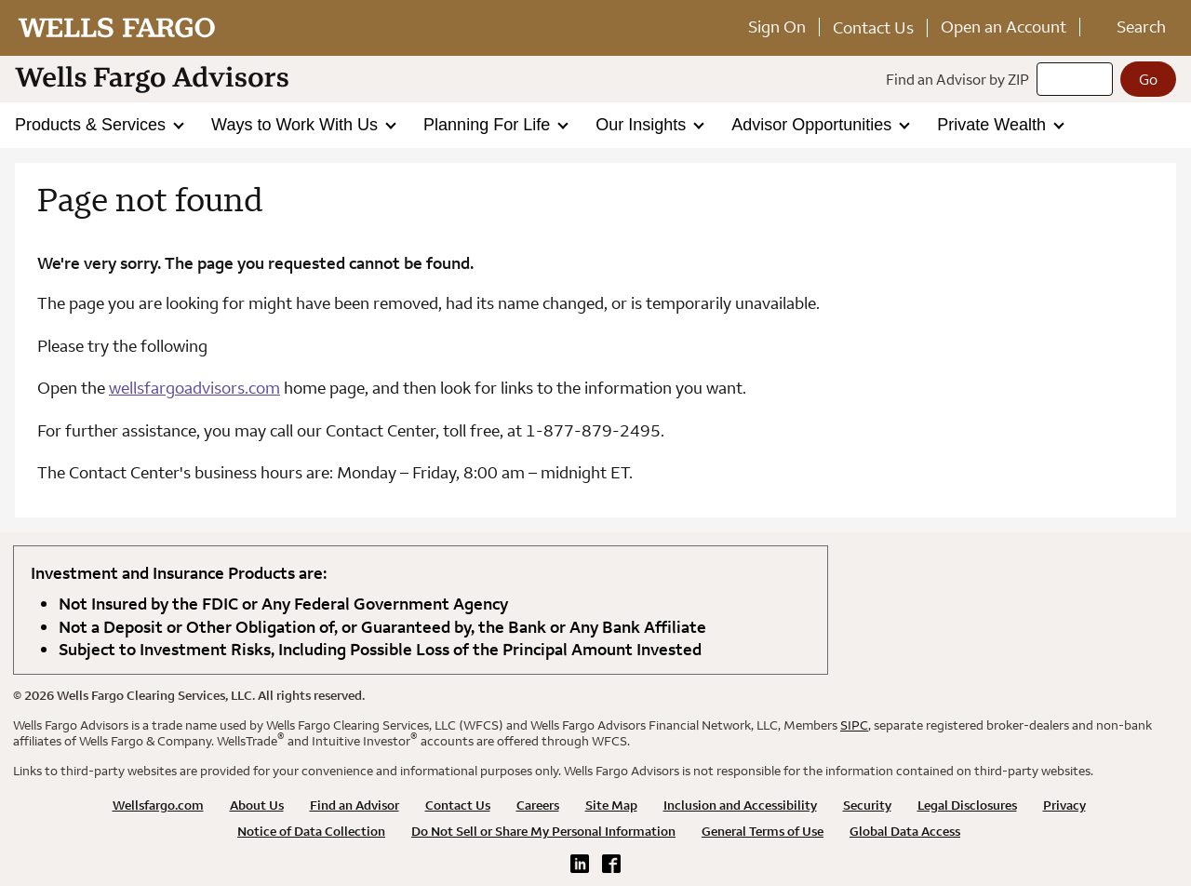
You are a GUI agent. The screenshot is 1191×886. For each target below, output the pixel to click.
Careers (537, 805)
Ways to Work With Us (296, 124)
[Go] (1148, 79)
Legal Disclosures (967, 805)
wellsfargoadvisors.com (194, 387)
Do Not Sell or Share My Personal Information (543, 831)
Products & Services (92, 124)
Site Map (611, 805)
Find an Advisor (354, 805)
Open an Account (1003, 26)
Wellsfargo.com (158, 805)
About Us (257, 805)
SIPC (854, 725)
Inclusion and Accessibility (740, 805)
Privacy (1064, 805)
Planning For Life (489, 124)
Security (867, 805)
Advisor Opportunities (813, 124)
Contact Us (873, 27)
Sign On (777, 26)
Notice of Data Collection (311, 831)
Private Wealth (993, 124)
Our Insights (643, 124)
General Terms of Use (762, 831)
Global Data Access (905, 831)
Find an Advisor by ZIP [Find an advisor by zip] (957, 79)
